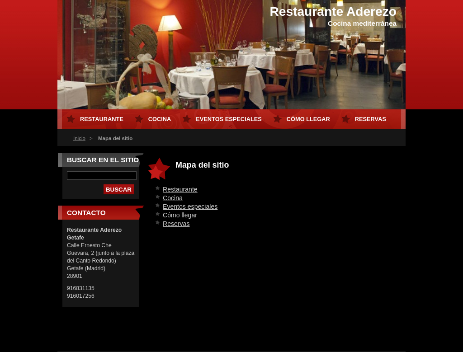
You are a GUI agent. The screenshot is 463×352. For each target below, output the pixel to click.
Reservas (176, 223)
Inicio (79, 138)
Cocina (173, 198)
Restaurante (180, 189)
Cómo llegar (180, 215)
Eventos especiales (190, 206)
